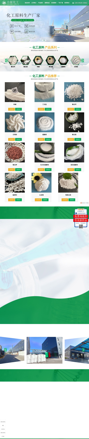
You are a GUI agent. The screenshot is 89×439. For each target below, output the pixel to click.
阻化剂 (5, 427)
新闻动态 (47, 2)
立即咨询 (11, 108)
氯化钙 (13, 415)
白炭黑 (20, 422)
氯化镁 (20, 415)
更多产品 (6, 429)
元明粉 (5, 420)
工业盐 (5, 415)
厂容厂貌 (60, 2)
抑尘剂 (20, 424)
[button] (82, 60)
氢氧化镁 (14, 424)
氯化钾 (5, 424)
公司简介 (33, 2)
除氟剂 (13, 427)
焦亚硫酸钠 (21, 420)
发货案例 (53, 2)
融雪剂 (5, 422)
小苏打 (13, 422)
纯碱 (5, 417)
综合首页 (27, 2)
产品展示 (40, 2)
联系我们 (67, 2)
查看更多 (18, 108)
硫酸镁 (20, 417)
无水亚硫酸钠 (15, 420)
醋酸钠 (20, 427)
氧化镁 (13, 417)
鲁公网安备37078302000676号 (62, 436)
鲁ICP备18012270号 (39, 436)
